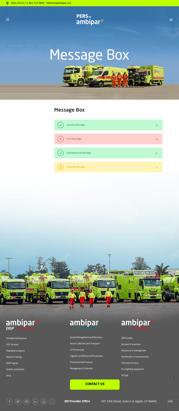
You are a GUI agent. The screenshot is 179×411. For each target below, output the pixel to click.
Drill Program (12, 363)
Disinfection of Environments (135, 357)
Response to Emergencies (133, 351)
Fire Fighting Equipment (132, 369)
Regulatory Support (15, 351)
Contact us (94, 384)
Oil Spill (124, 375)
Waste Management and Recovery (86, 337)
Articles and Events (15, 369)
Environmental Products (81, 362)
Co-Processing (77, 350)
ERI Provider (127, 338)
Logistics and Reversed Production (86, 356)
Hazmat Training (14, 357)
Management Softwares (81, 368)
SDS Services (12, 345)
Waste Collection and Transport (85, 344)
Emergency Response (16, 338)
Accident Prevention (131, 344)
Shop (8, 376)
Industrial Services (130, 363)
